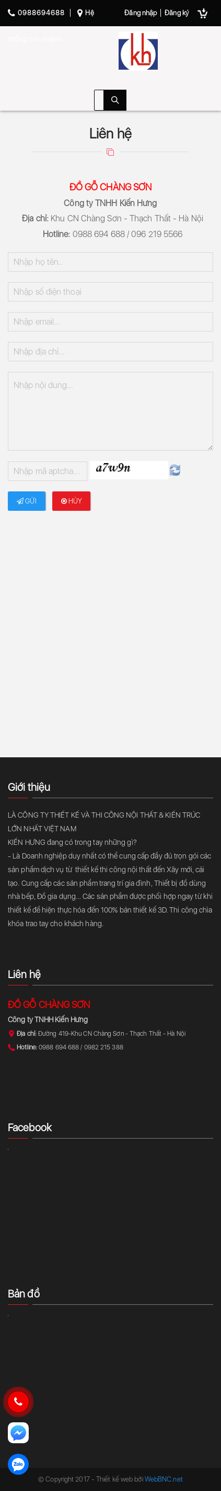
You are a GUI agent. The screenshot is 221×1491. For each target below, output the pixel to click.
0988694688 (36, 13)
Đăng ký (177, 13)
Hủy (72, 501)
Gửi (27, 501)
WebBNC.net (164, 1479)
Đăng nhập (140, 13)
